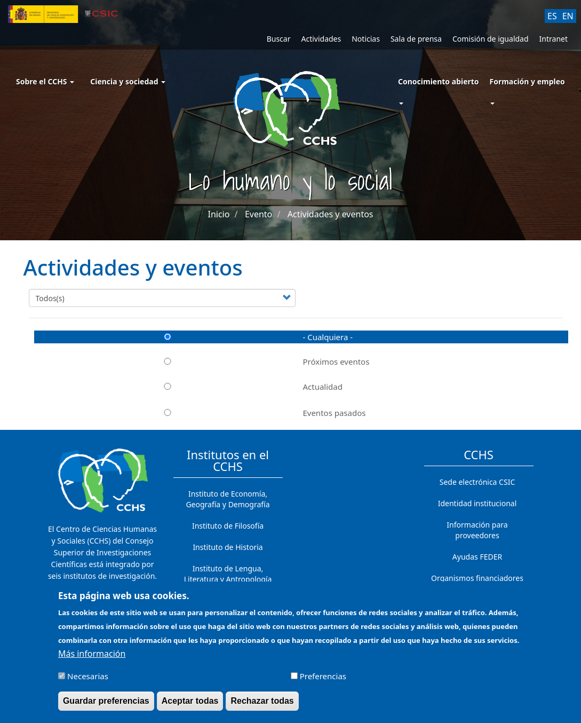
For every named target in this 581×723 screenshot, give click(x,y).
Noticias (366, 39)
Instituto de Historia (227, 547)
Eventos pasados (200, 412)
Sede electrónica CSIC (477, 482)
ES (552, 16)
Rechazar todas (261, 706)
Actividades (321, 39)
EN (568, 16)
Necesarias (87, 681)
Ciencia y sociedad (127, 81)
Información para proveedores (477, 530)
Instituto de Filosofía (228, 526)
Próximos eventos (202, 361)
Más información (91, 659)
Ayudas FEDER (477, 557)
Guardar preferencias (106, 706)
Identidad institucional (477, 503)
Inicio (218, 214)
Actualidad (188, 386)
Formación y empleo (526, 81)
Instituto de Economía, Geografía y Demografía (227, 499)
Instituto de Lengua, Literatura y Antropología (228, 573)
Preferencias (323, 681)
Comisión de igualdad (490, 39)
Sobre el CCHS (45, 81)
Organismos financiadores (477, 578)
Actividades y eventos (330, 214)
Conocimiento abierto (438, 81)
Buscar (279, 39)
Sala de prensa (416, 39)
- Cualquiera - (193, 337)
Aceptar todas (190, 706)
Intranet (553, 39)
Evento (258, 214)
